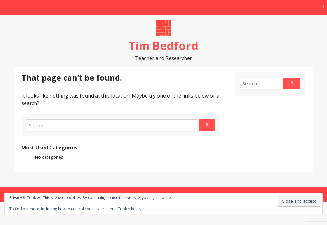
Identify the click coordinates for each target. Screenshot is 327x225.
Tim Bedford (163, 45)
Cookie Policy (129, 209)
